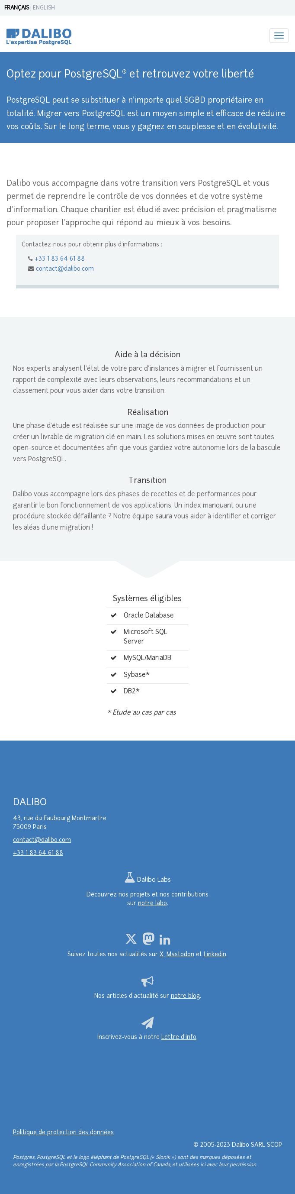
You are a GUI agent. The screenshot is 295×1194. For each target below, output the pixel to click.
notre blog (185, 996)
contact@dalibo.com (65, 269)
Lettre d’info (178, 1037)
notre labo (152, 903)
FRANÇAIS (16, 8)
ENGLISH (44, 8)
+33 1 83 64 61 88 (60, 259)
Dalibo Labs (147, 880)
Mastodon (180, 955)
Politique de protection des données (63, 1133)
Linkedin (215, 955)
